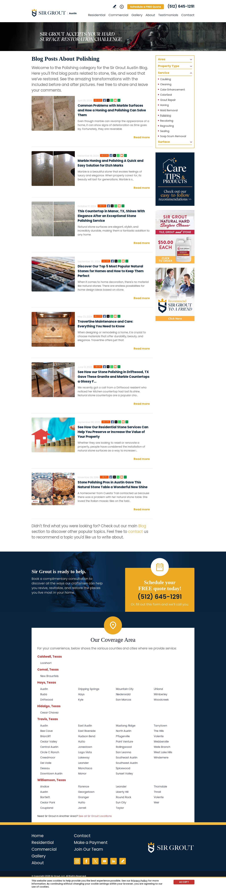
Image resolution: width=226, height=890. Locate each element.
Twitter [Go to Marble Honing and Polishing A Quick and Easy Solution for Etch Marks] (114, 155)
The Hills (159, 731)
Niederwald (123, 694)
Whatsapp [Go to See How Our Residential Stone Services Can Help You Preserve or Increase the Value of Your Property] (119, 421)
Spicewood (123, 768)
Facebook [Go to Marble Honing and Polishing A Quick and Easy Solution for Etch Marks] (111, 155)
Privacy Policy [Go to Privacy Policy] (139, 880)
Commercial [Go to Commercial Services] (118, 15)
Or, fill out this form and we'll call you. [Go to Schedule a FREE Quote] (160, 604)
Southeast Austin (126, 757)
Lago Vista (85, 752)
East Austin (85, 725)
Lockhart (45, 663)
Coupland (46, 808)
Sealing (164, 131)
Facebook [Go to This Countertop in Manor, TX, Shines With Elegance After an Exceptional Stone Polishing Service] (108, 205)
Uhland (158, 689)
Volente (159, 736)
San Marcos (123, 699)
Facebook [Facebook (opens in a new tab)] (86, 861)
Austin (44, 689)
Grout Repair (168, 100)
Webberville (161, 741)
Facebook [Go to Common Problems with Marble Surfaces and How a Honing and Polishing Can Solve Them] (104, 100)
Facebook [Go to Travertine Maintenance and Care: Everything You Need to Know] (104, 316)
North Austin (123, 731)
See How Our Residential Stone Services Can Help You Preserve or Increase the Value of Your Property (113, 432)
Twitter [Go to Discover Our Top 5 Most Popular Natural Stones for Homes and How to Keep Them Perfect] (116, 261)
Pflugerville (123, 736)
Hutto (81, 741)
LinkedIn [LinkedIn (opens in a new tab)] (113, 861)
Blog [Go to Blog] (142, 525)
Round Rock (123, 797)
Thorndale (160, 786)
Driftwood (46, 699)
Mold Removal (169, 110)
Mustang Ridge (125, 725)
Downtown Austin (51, 773)
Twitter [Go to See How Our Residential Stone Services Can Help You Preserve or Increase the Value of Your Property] (116, 421)
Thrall (157, 792)
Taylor (120, 808)
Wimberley (160, 694)
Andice (44, 786)
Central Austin (49, 747)
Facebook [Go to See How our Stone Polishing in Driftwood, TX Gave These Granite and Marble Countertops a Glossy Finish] (104, 366)
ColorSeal (166, 95)
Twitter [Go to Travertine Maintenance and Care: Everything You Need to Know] (108, 316)
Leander (83, 763)
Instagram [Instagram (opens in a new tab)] (77, 861)
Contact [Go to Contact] (187, 15)
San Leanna (123, 752)
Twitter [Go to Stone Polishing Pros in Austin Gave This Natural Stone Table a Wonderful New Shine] (114, 477)
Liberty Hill (122, 792)
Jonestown (85, 747)
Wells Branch (162, 747)
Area (161, 59)
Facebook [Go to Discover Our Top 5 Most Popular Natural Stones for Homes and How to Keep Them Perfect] (112, 261)
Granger (83, 797)
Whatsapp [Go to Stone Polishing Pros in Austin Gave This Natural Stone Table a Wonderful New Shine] (118, 477)
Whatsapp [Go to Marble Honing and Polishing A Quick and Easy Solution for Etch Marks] (118, 155)
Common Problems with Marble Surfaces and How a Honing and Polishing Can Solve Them (112, 110)
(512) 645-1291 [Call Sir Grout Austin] (180, 6)
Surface (164, 142)
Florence (83, 786)
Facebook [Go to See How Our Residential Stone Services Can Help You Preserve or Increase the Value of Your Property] (112, 421)
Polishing (165, 115)
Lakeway (84, 757)
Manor (82, 773)
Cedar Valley (48, 741)
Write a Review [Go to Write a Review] (114, 6)
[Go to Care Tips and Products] (175, 179)
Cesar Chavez (49, 712)
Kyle (80, 699)
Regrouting (167, 126)
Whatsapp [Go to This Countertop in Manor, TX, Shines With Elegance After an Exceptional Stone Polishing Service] (115, 205)
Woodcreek (161, 699)
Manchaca (85, 768)
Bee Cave (46, 731)
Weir (156, 802)
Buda (43, 694)
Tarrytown (160, 725)
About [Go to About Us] (150, 15)
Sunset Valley (124, 773)
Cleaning (165, 84)
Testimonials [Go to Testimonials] (168, 15)
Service (163, 73)
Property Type (168, 66)
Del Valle (45, 763)
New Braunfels (49, 676)
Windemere (161, 757)
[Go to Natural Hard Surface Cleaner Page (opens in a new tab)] (175, 236)
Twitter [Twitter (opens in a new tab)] (95, 861)
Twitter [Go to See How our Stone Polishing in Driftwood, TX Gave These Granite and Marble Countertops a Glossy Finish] (108, 366)
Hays (81, 694)
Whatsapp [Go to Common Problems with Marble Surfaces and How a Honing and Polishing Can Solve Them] (111, 100)
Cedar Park (47, 802)
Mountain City (124, 689)
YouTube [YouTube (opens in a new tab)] (104, 861)
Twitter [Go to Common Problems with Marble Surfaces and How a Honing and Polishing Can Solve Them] (108, 100)
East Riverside (87, 731)
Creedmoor (47, 757)
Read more (142, 137)
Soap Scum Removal (173, 136)
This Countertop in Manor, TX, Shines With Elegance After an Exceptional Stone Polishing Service (111, 216)
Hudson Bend (86, 736)
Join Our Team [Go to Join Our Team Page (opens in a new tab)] (88, 849)
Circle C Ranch (49, 752)
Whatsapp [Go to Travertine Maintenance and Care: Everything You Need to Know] (111, 316)
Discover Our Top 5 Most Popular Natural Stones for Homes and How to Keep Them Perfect (111, 271)
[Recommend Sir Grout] (175, 294)
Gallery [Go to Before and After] (136, 15)
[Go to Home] (57, 12)
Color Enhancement (172, 89)
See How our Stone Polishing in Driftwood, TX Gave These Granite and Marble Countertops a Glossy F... (113, 377)
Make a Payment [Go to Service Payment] (91, 842)
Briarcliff (45, 736)
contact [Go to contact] (135, 531)
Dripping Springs (88, 689)
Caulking (165, 79)
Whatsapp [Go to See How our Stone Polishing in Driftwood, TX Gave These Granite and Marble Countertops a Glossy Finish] (111, 366)
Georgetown (86, 792)
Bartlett (45, 797)
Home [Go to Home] (38, 836)
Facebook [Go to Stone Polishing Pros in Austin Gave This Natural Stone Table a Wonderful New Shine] (110, 477)
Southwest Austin (127, 763)
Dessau (45, 768)
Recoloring (166, 120)
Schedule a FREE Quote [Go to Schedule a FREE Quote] (145, 7)
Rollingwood (124, 747)
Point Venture (124, 741)
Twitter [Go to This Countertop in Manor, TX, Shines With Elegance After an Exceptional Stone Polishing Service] (112, 205)
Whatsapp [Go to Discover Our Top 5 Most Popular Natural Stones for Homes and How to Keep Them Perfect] (119, 261)
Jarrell (82, 808)
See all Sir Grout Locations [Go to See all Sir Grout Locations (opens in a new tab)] (95, 816)
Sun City (121, 802)
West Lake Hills (163, 752)
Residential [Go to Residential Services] (96, 15)
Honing (164, 105)
